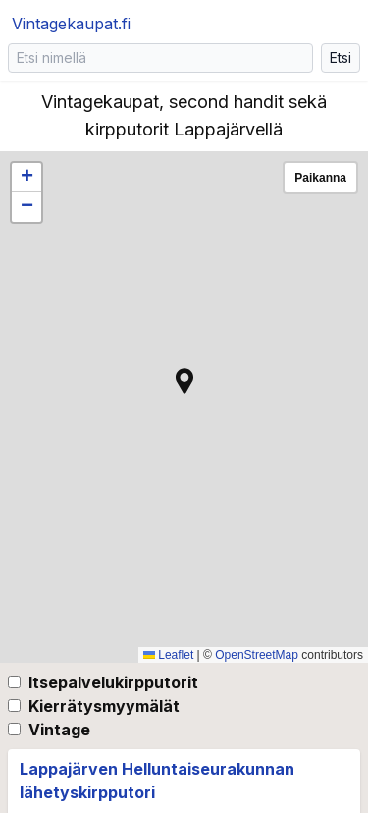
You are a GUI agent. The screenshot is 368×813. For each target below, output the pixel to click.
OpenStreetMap (256, 655)
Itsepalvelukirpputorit (113, 682)
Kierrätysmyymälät (104, 706)
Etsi (340, 57)
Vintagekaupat (71, 23)
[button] (184, 381)
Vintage (59, 729)
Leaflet (168, 655)
